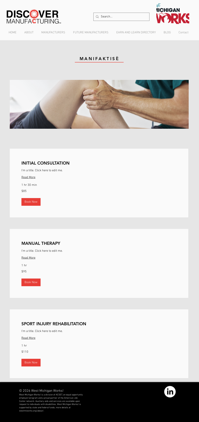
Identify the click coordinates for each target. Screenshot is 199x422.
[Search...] (121, 17)
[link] (99, 163)
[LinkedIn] (170, 391)
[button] (31, 202)
